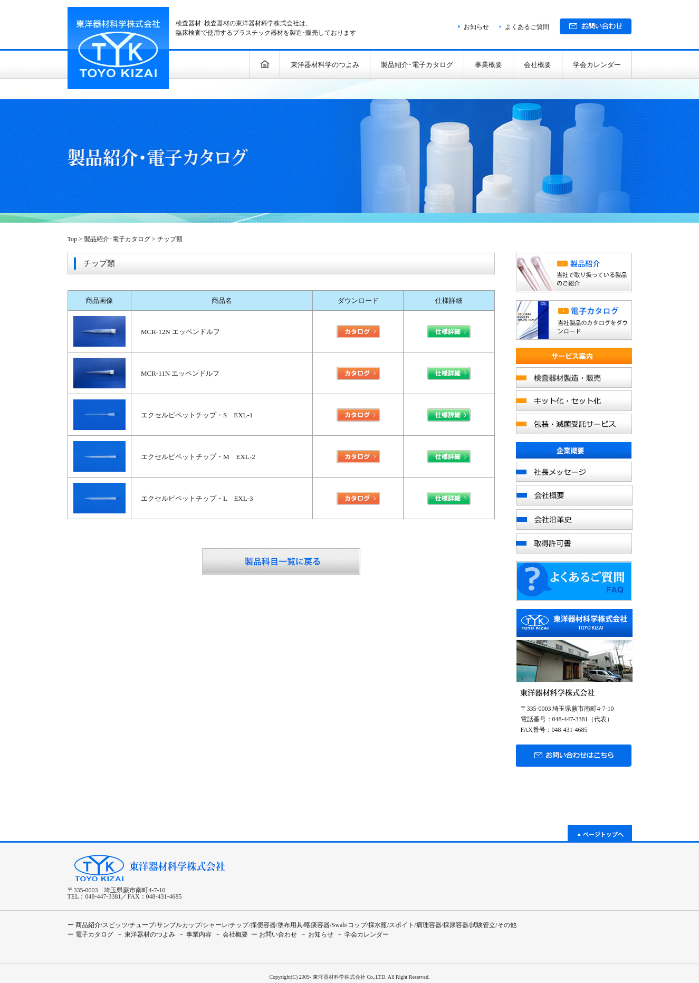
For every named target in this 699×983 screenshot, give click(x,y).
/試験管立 (481, 925)
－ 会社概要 (231, 934)
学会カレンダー (597, 65)
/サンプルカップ (177, 925)
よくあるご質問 (527, 27)
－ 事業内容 (195, 934)
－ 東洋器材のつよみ (146, 934)
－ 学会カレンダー (363, 934)
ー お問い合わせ (274, 934)
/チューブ (141, 925)
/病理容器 (427, 925)
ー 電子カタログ (90, 934)
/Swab (338, 925)
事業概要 (488, 65)
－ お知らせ (316, 934)
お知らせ (476, 27)
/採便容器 (261, 925)
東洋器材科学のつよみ (325, 65)
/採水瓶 (377, 925)
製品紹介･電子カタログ (417, 65)
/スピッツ (114, 925)
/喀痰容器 (316, 925)
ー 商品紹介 (84, 925)
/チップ (238, 925)
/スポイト (400, 925)
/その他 (505, 925)
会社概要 (537, 65)
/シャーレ (214, 925)
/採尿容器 (455, 925)
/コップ (356, 925)
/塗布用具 (289, 925)
